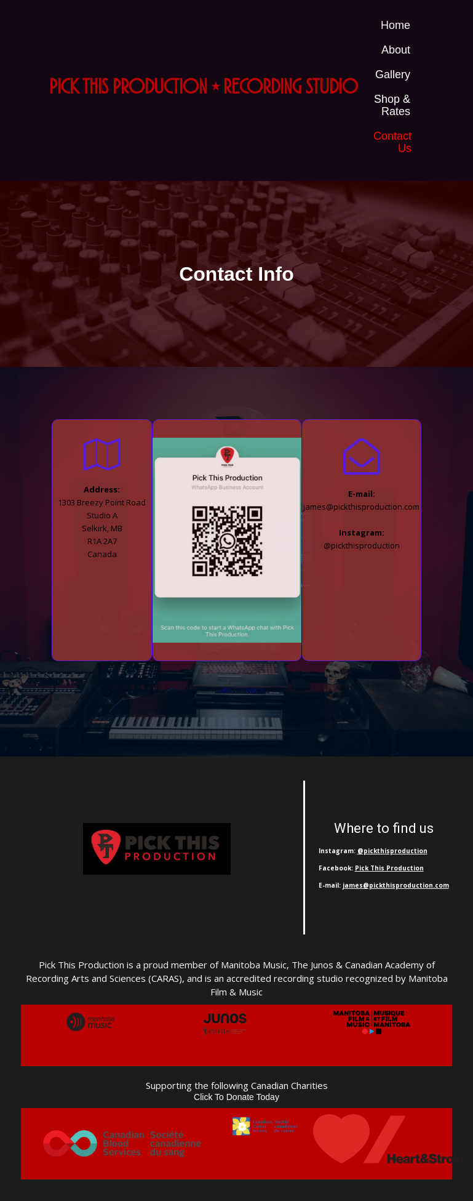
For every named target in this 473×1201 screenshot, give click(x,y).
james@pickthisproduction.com (396, 885)
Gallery (392, 74)
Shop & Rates (392, 105)
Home (395, 25)
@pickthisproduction (392, 850)
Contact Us (392, 142)
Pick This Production (389, 868)
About (395, 50)
